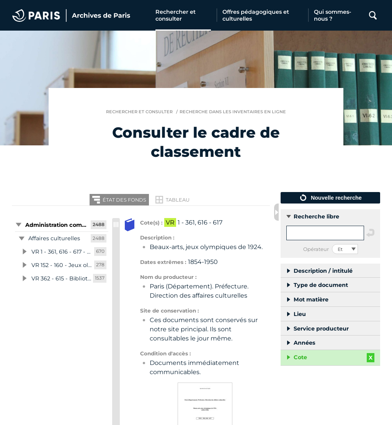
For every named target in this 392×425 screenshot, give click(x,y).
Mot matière (311, 299)
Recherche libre (316, 216)
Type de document (321, 285)
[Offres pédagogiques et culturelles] (263, 15)
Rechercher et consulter (139, 111)
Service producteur (321, 328)
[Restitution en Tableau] (172, 199)
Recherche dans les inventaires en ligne (233, 111)
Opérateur (316, 249)
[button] (60, 224)
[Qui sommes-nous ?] (336, 15)
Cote (300, 357)
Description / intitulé (323, 270)
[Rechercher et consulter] (183, 15)
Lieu (300, 314)
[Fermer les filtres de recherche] (276, 212)
